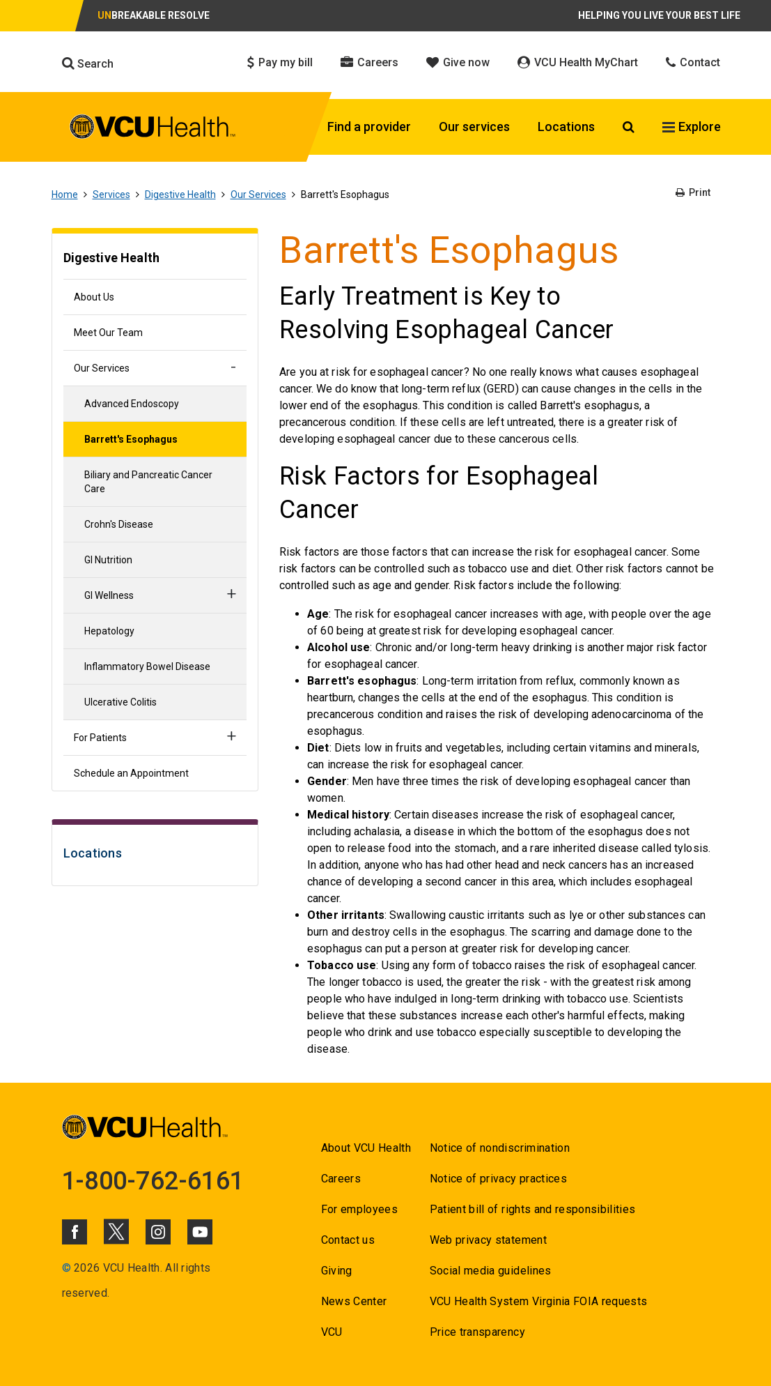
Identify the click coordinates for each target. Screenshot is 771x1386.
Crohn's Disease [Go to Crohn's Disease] (118, 524)
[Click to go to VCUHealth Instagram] (158, 1231)
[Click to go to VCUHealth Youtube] (199, 1231)
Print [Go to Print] (693, 192)
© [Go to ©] (66, 1267)
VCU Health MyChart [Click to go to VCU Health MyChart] (577, 62)
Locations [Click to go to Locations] (566, 126)
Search (88, 63)
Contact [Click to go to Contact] (693, 62)
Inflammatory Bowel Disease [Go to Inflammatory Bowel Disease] (147, 666)
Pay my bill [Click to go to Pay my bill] (280, 62)
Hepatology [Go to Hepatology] (109, 631)
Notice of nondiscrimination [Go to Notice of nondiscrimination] (500, 1148)
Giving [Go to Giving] (336, 1270)
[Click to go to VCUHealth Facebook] (74, 1231)
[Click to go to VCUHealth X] (116, 1231)
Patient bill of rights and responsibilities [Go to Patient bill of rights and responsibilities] (533, 1209)
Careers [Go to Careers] (341, 1178)
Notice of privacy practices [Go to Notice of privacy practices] (498, 1178)
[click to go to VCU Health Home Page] (153, 129)
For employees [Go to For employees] (359, 1209)
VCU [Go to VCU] (332, 1332)
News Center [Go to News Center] (354, 1301)
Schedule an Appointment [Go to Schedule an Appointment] (131, 773)
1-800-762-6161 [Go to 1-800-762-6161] (153, 1181)
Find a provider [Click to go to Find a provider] (369, 126)
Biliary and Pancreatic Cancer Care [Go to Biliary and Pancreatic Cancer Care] (148, 481)
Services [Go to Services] (111, 194)
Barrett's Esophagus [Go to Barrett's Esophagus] (131, 439)
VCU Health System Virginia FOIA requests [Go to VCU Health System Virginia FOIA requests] (539, 1301)
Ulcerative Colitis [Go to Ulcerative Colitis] (120, 702)
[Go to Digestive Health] (155, 259)
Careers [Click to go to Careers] (369, 62)
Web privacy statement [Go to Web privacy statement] (488, 1240)
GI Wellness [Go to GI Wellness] (109, 595)
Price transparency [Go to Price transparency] (477, 1332)
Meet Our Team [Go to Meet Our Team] (108, 332)
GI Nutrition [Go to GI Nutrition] (108, 559)
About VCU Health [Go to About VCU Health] (366, 1148)
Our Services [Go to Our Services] (258, 194)
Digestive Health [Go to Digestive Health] (180, 194)
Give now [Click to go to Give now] (458, 62)
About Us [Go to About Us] (94, 297)
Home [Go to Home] (65, 194)
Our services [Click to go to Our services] (474, 126)
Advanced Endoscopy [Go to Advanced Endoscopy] (131, 403)
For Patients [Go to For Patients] (100, 737)
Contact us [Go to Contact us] (348, 1240)
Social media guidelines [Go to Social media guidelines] (491, 1270)
